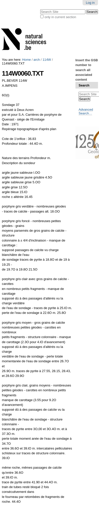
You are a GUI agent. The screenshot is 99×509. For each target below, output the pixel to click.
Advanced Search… (85, 111)
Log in (90, 3)
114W (47, 60)
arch (36, 60)
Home (26, 60)
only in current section (60, 17)
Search (83, 85)
